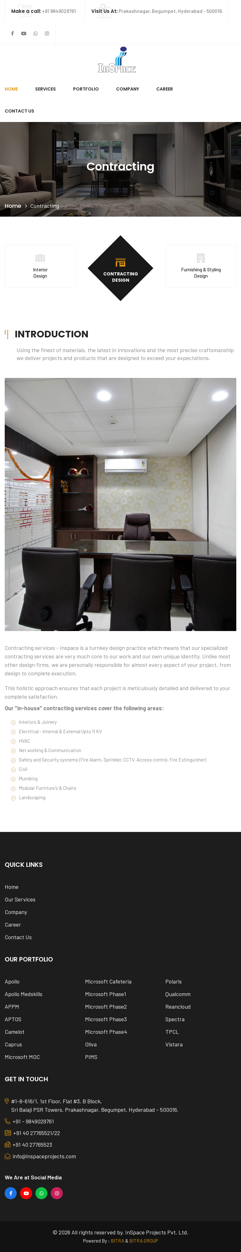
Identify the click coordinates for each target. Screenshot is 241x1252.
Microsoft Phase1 (105, 993)
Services (45, 89)
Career (164, 89)
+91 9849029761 (43, 11)
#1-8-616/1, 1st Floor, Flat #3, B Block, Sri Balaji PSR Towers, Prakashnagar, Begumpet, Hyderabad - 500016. (92, 1106)
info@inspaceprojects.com (40, 1157)
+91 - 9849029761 (29, 1122)
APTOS (13, 1019)
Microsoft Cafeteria (108, 981)
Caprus (13, 1044)
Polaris (173, 981)
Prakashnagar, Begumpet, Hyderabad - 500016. (157, 11)
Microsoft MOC (22, 1056)
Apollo (12, 981)
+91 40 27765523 (28, 1145)
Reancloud (178, 1006)
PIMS (91, 1056)
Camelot (14, 1031)
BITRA (117, 1241)
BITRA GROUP (143, 1241)
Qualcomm (177, 993)
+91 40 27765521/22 (32, 1133)
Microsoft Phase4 (106, 1031)
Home (11, 89)
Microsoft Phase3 (106, 1019)
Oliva (91, 1044)
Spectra (175, 1019)
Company (127, 89)
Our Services (20, 899)
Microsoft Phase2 (106, 1006)
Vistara (174, 1044)
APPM (12, 1006)
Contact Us (19, 111)
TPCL (172, 1031)
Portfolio (86, 89)
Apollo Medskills (23, 993)
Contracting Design (120, 277)
